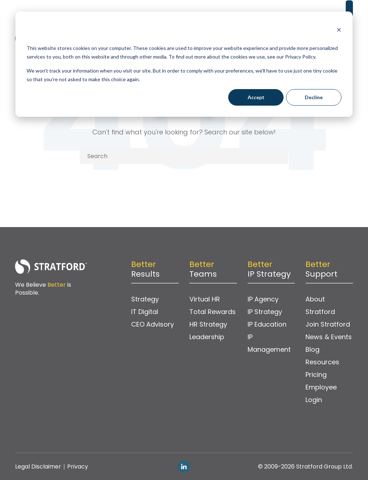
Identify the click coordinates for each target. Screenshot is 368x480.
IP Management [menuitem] (269, 343)
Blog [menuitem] (312, 349)
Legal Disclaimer (38, 466)
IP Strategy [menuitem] (265, 311)
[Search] (184, 156)
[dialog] (184, 64)
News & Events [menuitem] (328, 336)
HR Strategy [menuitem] (208, 324)
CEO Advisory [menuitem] (152, 324)
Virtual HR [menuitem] (204, 299)
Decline (314, 97)
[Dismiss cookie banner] (338, 31)
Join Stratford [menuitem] (327, 324)
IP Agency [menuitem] (263, 299)
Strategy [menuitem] (145, 299)
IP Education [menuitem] (267, 324)
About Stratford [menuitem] (320, 305)
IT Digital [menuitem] (144, 311)
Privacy (77, 466)
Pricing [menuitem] (316, 374)
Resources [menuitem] (322, 361)
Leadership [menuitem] (206, 336)
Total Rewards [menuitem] (212, 311)
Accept (256, 97)
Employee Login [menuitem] (321, 393)
